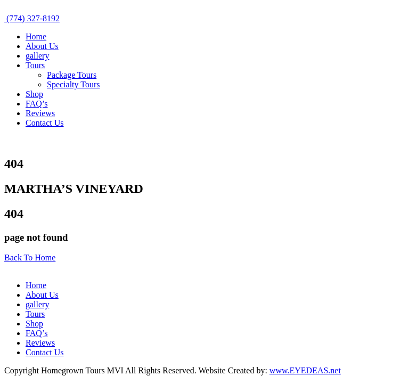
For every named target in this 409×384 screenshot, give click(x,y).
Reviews (40, 113)
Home (36, 36)
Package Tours (71, 74)
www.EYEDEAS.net (305, 370)
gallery (37, 55)
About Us (42, 46)
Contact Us (45, 122)
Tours (35, 65)
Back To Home (29, 257)
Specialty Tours (73, 84)
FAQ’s (37, 103)
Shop (34, 94)
